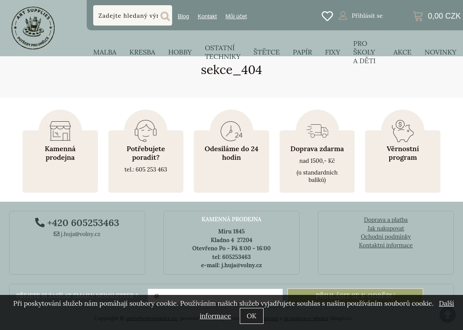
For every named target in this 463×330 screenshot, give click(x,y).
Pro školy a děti (364, 52)
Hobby (180, 52)
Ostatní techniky (222, 52)
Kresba (142, 52)
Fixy (332, 52)
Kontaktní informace (386, 245)
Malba (104, 52)
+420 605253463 (77, 223)
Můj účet (236, 16)
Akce (403, 52)
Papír (302, 52)
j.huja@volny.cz (77, 234)
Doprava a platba (386, 219)
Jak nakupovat (386, 228)
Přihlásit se (367, 15)
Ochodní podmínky (386, 236)
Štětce (267, 52)
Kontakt (207, 16)
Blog (183, 16)
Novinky (440, 52)
